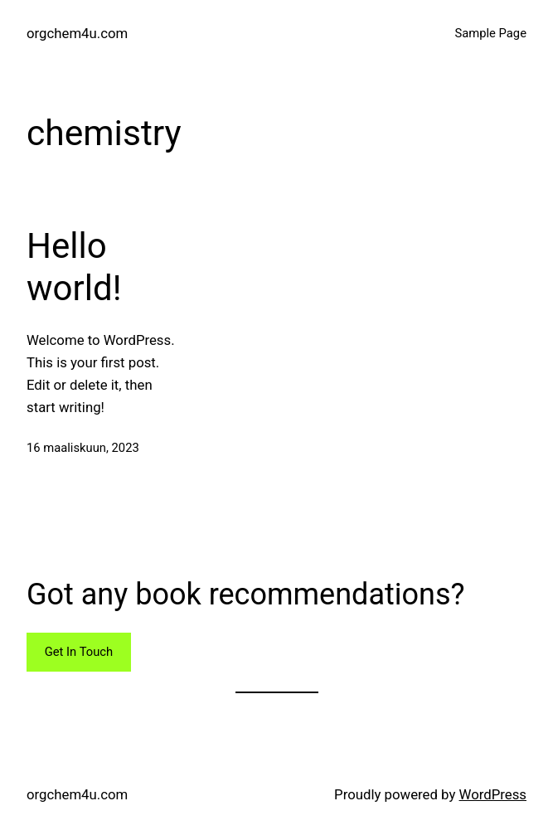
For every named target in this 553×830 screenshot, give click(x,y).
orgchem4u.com (77, 33)
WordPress (492, 794)
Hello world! (74, 267)
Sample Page (490, 33)
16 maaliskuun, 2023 (83, 447)
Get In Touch (79, 651)
